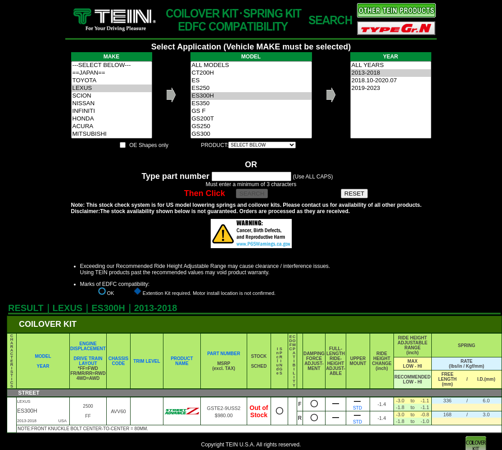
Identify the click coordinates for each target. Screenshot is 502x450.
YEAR (43, 366)
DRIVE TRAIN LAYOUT (88, 361)
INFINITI (112, 111)
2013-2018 (391, 73)
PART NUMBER (223, 353)
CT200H (251, 73)
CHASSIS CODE (118, 361)
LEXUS (112, 88)
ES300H (251, 96)
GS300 (251, 134)
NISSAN (112, 103)
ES (251, 81)
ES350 (251, 103)
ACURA (112, 126)
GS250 (251, 126)
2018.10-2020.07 (391, 81)
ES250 (251, 88)
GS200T (251, 119)
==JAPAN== (112, 73)
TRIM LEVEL (146, 361)
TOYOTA (112, 81)
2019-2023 (391, 88)
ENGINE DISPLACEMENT (88, 346)
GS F (251, 111)
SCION (112, 96)
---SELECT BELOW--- (112, 65)
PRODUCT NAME (182, 361)
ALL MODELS (251, 65)
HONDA (112, 119)
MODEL (43, 356)
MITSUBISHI (112, 134)
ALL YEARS (391, 65)
